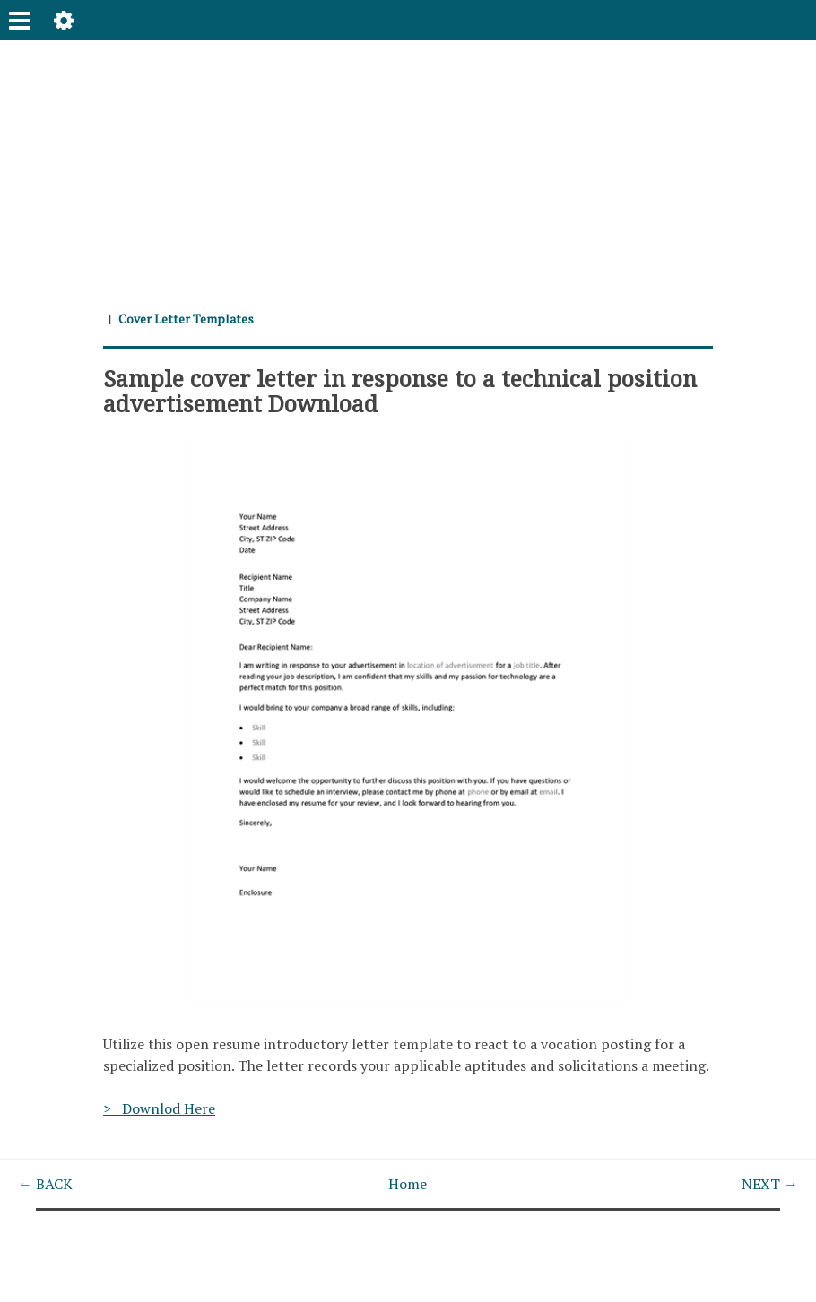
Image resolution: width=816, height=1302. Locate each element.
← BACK (45, 1184)
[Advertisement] (408, 165)
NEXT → (770, 1184)
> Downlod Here (159, 1108)
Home (407, 1184)
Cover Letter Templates (186, 318)
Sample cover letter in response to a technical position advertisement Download (400, 390)
